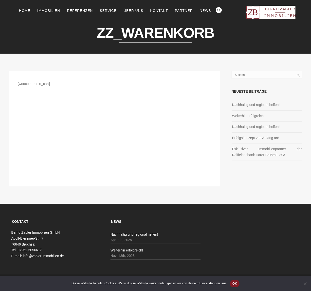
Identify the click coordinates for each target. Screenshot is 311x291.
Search (219, 10)
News (205, 11)
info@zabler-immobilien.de (43, 256)
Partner (184, 11)
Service (108, 11)
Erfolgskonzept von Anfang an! (255, 138)
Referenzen (80, 11)
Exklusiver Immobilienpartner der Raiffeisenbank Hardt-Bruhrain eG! (267, 152)
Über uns (133, 11)
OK (234, 283)
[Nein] (304, 283)
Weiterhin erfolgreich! (248, 116)
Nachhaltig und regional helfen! (256, 105)
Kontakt (159, 11)
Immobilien (48, 11)
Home (24, 11)
